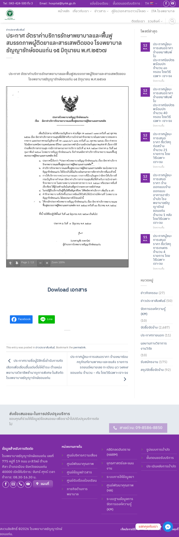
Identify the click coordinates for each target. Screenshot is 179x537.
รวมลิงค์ (155, 21)
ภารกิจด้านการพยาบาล (77, 491)
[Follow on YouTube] (172, 4)
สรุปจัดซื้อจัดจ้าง (152, 370)
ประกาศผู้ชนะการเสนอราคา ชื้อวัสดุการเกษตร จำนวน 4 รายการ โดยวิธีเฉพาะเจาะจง (162, 250)
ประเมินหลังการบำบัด (161, 466)
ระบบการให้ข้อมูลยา (120, 477)
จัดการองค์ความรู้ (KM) (153, 311)
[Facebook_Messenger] (168, 527)
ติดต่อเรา (138, 21)
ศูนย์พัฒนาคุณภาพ (80, 464)
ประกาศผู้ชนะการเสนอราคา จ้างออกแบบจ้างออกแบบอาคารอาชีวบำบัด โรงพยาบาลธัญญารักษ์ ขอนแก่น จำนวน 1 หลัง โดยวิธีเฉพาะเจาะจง (162, 199)
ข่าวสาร (101, 11)
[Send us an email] (13, 484)
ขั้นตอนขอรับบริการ (126, 3)
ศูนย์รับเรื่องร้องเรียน (82, 480)
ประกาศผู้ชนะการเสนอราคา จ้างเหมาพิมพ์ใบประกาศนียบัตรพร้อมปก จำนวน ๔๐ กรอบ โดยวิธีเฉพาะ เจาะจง (163, 60)
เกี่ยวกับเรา (82, 11)
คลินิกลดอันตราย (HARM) (118, 452)
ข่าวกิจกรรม (149, 293)
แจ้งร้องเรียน (99, 3)
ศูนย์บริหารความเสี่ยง (82, 455)
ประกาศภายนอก (152, 335)
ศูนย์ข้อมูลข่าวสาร (79, 472)
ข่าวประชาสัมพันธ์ (15, 30)
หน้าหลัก (64, 11)
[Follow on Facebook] (166, 4)
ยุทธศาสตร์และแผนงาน (120, 466)
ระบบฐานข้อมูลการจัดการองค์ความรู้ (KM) (120, 504)
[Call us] (20, 484)
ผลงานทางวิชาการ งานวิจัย (154, 346)
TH (151, 3)
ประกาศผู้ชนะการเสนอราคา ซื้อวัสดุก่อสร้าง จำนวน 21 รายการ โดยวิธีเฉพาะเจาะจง (162, 148)
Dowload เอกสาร (67, 290)
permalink (79, 347)
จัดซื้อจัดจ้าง (149, 327)
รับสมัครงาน (149, 362)
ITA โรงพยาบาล (162, 11)
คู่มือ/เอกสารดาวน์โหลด (130, 11)
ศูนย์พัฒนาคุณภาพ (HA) (120, 488)
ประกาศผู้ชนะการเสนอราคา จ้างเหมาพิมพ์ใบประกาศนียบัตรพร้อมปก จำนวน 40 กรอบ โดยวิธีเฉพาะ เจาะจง (163, 105)
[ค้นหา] (172, 21)
